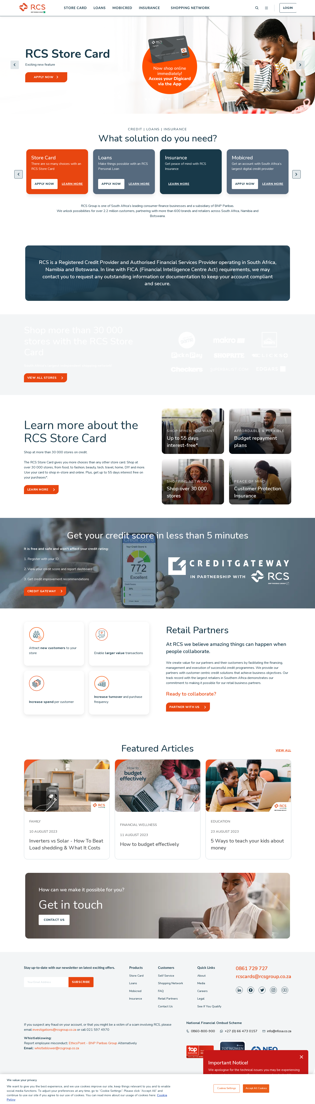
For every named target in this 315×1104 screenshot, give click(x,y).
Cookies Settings (226, 1088)
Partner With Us (184, 707)
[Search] (257, 8)
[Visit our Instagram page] (273, 990)
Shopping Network (190, 8)
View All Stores (42, 378)
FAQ (161, 991)
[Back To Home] (32, 8)
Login (288, 8)
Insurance (149, 8)
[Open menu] (266, 8)
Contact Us (54, 920)
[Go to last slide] (15, 65)
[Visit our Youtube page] (284, 990)
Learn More (38, 490)
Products (136, 967)
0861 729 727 (252, 968)
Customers (166, 967)
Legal (200, 999)
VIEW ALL (283, 750)
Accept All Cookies (256, 1088)
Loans (100, 8)
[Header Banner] (157, 65)
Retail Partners (168, 999)
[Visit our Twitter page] (262, 990)
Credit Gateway (41, 591)
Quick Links (206, 967)
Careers (202, 991)
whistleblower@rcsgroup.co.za (56, 1048)
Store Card (75, 8)
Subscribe (81, 982)
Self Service (166, 976)
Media (201, 983)
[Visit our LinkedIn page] (239, 990)
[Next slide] (300, 65)
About (201, 976)
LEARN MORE (72, 184)
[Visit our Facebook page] (250, 990)
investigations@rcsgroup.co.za (54, 1029)
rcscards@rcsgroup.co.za (263, 976)
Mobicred (122, 8)
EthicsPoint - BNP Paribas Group (93, 1043)
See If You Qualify (209, 1006)
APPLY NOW (43, 77)
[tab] (146, 99)
